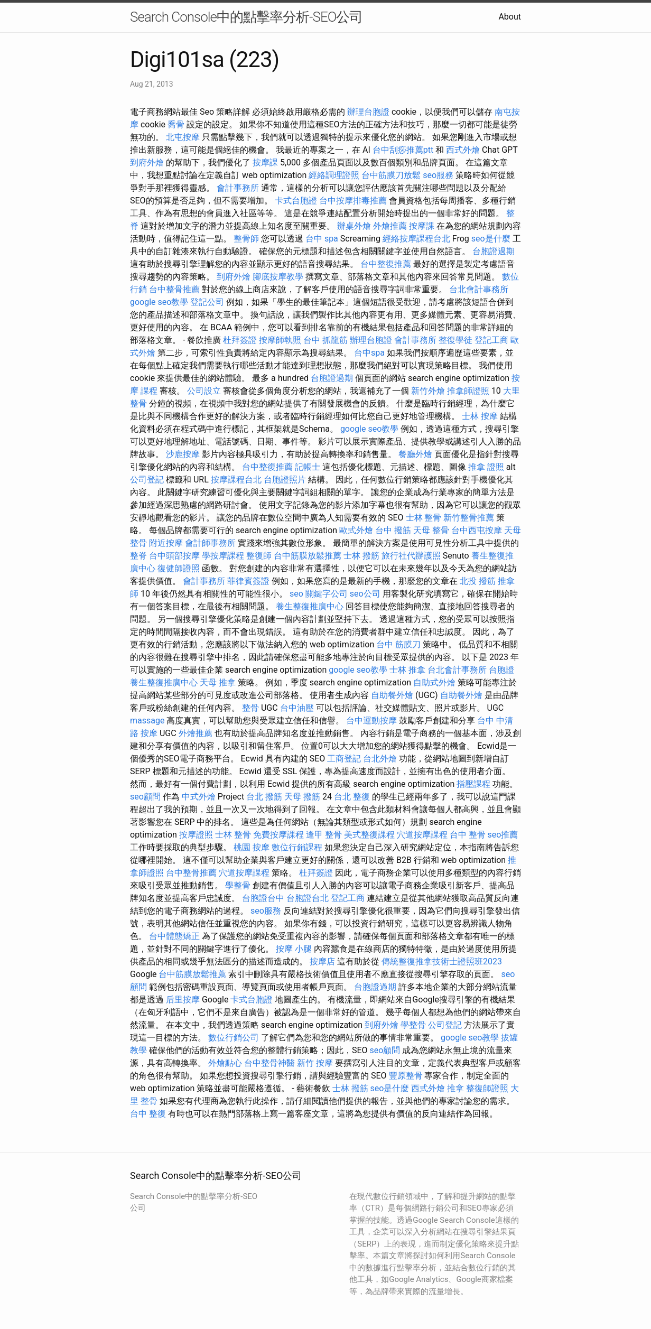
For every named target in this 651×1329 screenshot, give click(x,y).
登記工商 (491, 340)
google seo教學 (159, 302)
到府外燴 (147, 162)
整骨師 (246, 239)
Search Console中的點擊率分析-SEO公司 (246, 17)
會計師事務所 (210, 543)
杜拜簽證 (240, 340)
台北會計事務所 (478, 289)
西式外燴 (463, 150)
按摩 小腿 (294, 949)
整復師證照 (487, 1088)
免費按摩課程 (278, 835)
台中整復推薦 (385, 264)
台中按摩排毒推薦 (353, 201)
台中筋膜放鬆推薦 (307, 556)
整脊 (138, 556)
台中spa (369, 353)
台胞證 (501, 670)
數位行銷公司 (233, 1038)
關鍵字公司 (326, 594)
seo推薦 (503, 835)
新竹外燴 (428, 391)
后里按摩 (183, 1000)
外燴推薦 (390, 226)
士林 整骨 (424, 518)
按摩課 (265, 162)
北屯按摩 (183, 137)
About (509, 17)
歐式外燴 (356, 530)
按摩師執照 (280, 340)
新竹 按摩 (315, 1063)
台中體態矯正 (174, 936)
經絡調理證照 (334, 175)
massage (147, 720)
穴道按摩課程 (422, 835)
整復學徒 (455, 340)
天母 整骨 (431, 530)
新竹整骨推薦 (468, 518)
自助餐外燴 (392, 695)
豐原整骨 (406, 1076)
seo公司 (365, 594)
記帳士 (307, 467)
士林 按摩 (480, 416)
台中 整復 (148, 1114)
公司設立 (204, 391)
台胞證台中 (263, 898)
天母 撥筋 (302, 797)
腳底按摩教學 (278, 277)
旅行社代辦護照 (411, 556)
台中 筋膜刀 (398, 644)
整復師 (259, 556)
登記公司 (207, 302)
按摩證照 (196, 835)
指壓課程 (473, 784)
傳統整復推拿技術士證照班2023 (442, 961)
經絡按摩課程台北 (416, 239)
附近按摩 (166, 543)
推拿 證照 (486, 467)
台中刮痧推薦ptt (403, 150)
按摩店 (322, 961)
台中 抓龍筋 (325, 340)
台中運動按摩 (371, 720)
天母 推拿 (218, 682)
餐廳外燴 (415, 454)
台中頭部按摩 (174, 556)
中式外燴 (199, 797)
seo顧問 (145, 797)
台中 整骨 (468, 835)
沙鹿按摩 (183, 454)
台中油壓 (297, 708)
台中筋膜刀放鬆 (391, 175)
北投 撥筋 (478, 581)
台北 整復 (352, 797)
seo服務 (438, 175)
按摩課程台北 (236, 480)
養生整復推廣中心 (309, 606)
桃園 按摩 (251, 847)
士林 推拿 (407, 670)
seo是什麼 (490, 239)
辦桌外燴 (354, 226)
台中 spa (321, 239)
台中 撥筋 (393, 530)
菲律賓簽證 (248, 581)
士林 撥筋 (361, 556)
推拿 (455, 1088)
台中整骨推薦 (174, 289)
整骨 (250, 708)
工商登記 (344, 759)
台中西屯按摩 (476, 530)
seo (296, 594)
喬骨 (176, 124)
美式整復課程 (369, 835)
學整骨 (237, 885)
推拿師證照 (468, 391)
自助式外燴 (434, 682)
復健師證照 (178, 568)
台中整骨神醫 (269, 1063)
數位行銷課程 (297, 847)
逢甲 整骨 (324, 835)
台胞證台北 (307, 898)
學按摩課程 (223, 556)
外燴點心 (225, 1063)
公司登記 (147, 480)
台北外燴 (380, 759)
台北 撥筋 (264, 797)
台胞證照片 (285, 480)
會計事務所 (238, 188)
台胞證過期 (493, 251)
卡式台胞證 (296, 201)
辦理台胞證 (368, 112)
